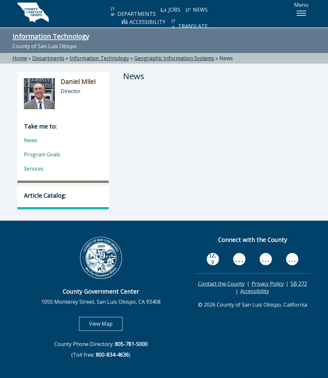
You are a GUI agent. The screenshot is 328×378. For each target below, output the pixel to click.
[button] (301, 13)
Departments (48, 58)
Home (20, 58)
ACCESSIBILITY (143, 22)
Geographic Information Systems (174, 58)
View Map (106, 323)
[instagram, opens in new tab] (292, 259)
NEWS (196, 9)
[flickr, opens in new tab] (266, 259)
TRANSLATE (189, 24)
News (226, 58)
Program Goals (42, 154)
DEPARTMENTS (133, 11)
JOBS (170, 9)
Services (34, 168)
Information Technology (51, 36)
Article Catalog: (45, 195)
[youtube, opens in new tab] (239, 259)
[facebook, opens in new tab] (213, 259)
